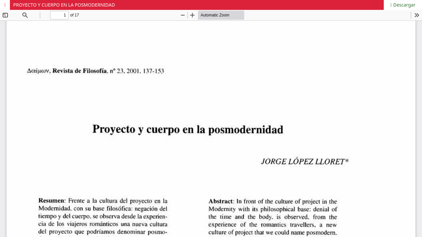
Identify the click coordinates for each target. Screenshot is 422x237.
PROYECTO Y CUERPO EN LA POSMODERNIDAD (64, 5)
